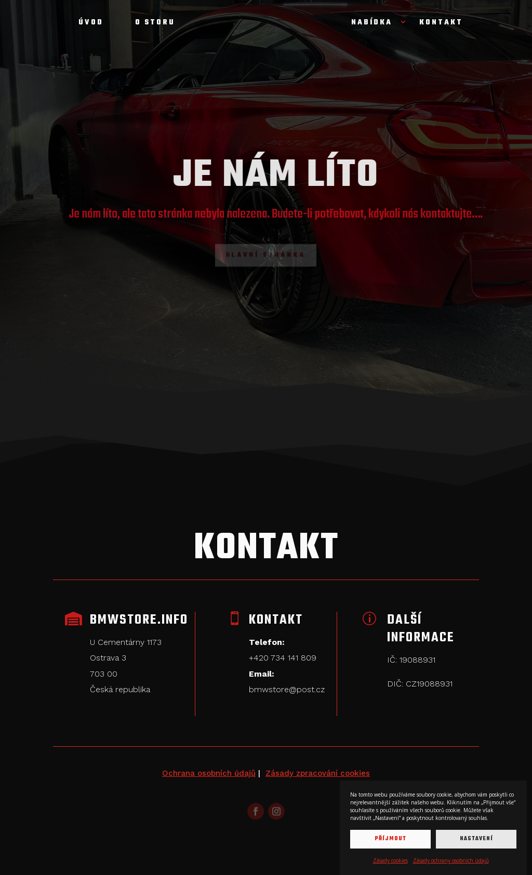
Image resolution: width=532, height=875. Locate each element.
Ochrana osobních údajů (209, 773)
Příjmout (390, 838)
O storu (155, 24)
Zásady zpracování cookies (317, 773)
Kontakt (441, 24)
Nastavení (476, 838)
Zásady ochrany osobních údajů (451, 860)
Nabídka (371, 24)
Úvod (90, 24)
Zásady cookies (390, 860)
